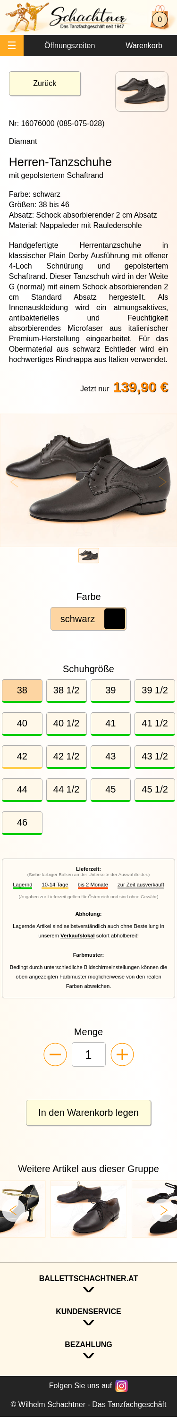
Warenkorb (144, 46)
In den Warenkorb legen (88, 1112)
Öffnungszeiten (69, 46)
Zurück (44, 83)
